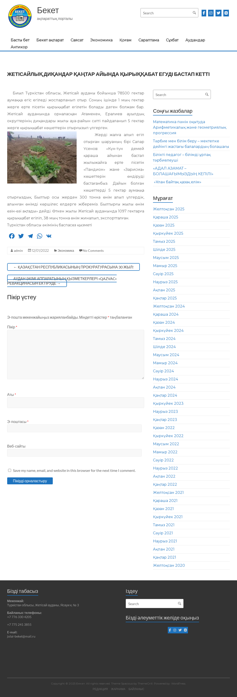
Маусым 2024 (166, 355)
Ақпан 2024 (164, 387)
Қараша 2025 (165, 217)
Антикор (19, 47)
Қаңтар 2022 (165, 484)
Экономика (101, 40)
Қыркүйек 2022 (168, 436)
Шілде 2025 (164, 249)
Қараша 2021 (165, 500)
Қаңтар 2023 (165, 419)
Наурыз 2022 (165, 468)
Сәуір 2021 (163, 533)
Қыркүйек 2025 (168, 233)
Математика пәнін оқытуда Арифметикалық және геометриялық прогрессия (189, 127)
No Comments (93, 250)
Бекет (48, 10)
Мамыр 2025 (165, 266)
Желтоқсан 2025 (168, 209)
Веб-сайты (16, 446)
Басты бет (20, 40)
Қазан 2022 (164, 428)
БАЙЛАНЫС (136, 689)
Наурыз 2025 (165, 282)
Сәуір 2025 (163, 274)
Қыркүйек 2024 (168, 330)
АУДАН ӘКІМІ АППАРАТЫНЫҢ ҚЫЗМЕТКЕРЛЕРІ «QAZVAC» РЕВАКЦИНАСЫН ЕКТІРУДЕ (62, 280)
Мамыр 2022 (165, 452)
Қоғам (125, 40)
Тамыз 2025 (164, 241)
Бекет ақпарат (50, 40)
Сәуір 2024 (163, 371)
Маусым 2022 (166, 444)
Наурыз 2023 (165, 411)
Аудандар (195, 40)
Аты (11, 394)
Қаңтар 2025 (165, 298)
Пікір (12, 327)
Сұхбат (172, 40)
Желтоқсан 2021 (168, 492)
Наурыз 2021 (165, 541)
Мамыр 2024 (165, 363)
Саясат (77, 40)
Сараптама (148, 40)
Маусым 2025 (166, 257)
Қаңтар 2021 (164, 557)
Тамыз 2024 (164, 338)
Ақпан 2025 (164, 290)
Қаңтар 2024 (165, 395)
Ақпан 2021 (164, 549)
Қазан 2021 (163, 509)
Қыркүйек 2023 (168, 403)
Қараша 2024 (165, 314)
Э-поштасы (17, 421)
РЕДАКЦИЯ (100, 689)
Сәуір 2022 (163, 460)
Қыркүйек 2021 (168, 517)
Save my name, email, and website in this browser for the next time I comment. (74, 470)
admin (18, 250)
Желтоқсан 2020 (169, 565)
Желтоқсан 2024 (169, 306)
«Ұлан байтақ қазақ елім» (177, 182)
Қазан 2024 (164, 322)
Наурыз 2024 (165, 379)
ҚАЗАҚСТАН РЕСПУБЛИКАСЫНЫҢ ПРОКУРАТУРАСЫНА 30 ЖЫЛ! (73, 267)
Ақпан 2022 (164, 476)
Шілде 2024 (164, 347)
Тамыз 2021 (164, 525)
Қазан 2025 (164, 225)
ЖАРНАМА (118, 689)
